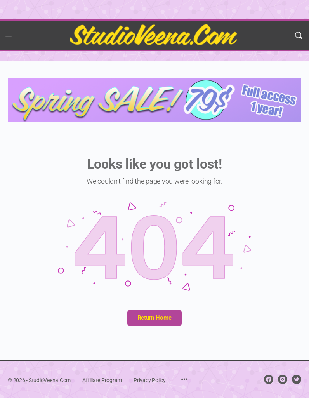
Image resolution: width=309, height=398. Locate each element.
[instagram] (282, 379)
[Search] (298, 35)
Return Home (154, 317)
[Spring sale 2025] (154, 99)
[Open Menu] (8, 34)
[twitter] (296, 379)
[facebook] (268, 379)
